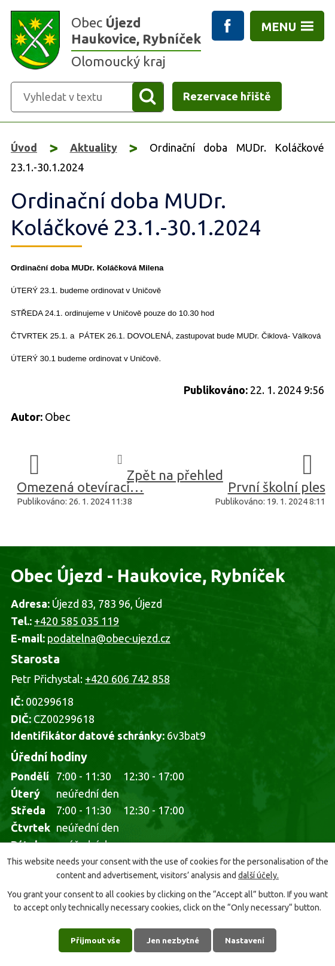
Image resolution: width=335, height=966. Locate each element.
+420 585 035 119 (76, 621)
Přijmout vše (93, 939)
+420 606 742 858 (127, 679)
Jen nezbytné (172, 939)
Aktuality (93, 148)
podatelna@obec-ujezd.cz (108, 638)
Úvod (24, 148)
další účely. (258, 873)
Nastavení (247, 939)
